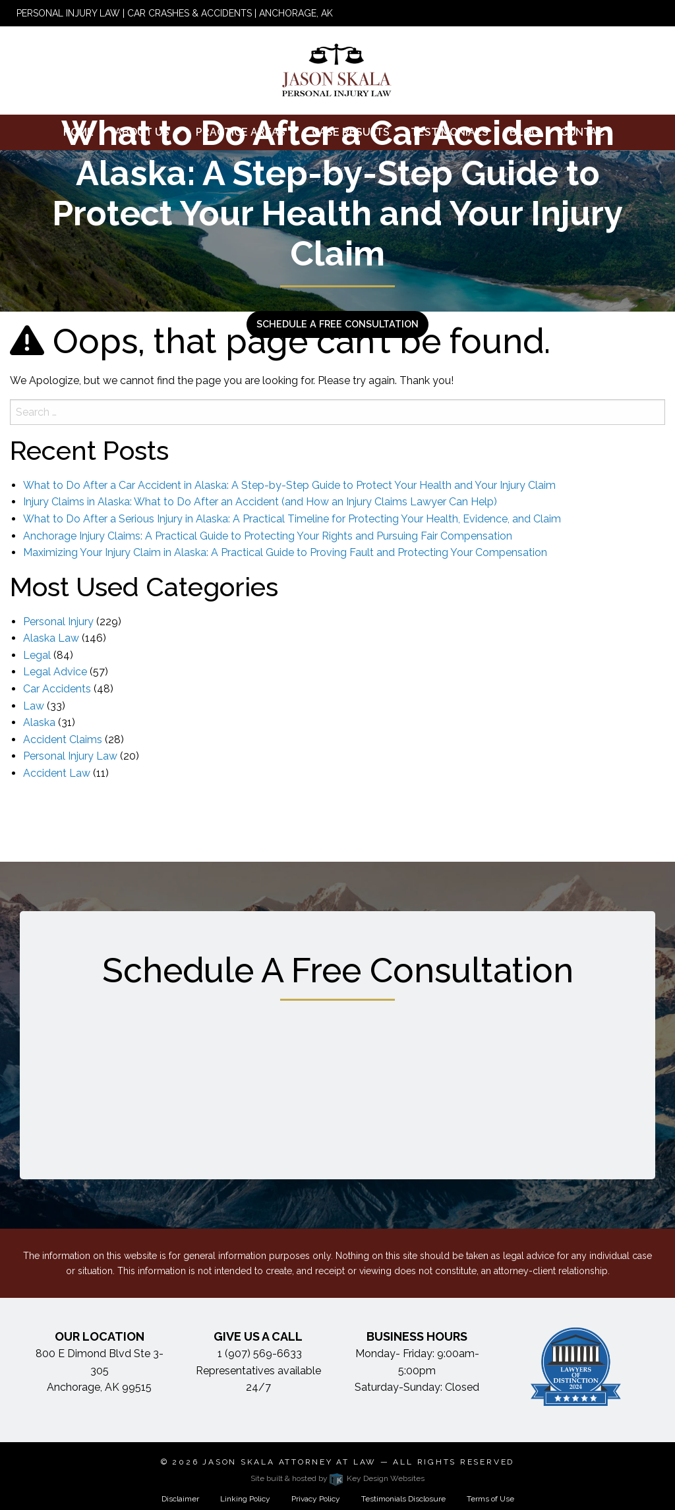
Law (33, 706)
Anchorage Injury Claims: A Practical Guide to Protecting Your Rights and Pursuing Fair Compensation (267, 536)
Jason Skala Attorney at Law (289, 1462)
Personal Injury (58, 621)
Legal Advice (55, 671)
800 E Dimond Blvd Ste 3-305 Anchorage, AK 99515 (99, 1370)
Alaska (39, 722)
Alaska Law (51, 638)
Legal (37, 655)
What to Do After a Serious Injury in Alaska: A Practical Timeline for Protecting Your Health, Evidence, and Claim (292, 519)
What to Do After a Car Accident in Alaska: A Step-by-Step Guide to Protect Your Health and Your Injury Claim (289, 485)
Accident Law (56, 773)
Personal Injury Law (70, 756)
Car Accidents (57, 689)
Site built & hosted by (337, 1478)
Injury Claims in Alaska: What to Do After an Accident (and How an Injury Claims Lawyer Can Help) (260, 501)
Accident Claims (62, 739)
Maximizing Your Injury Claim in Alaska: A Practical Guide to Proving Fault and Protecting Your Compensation (285, 552)
